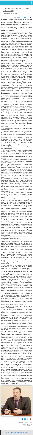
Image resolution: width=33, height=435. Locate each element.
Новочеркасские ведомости (12, 8)
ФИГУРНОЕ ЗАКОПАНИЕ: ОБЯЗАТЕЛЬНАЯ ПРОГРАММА (25, 424)
